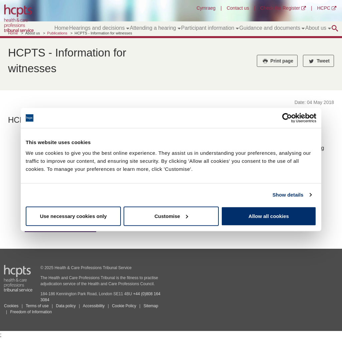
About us (318, 28)
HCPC (326, 8)
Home (61, 28)
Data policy (65, 306)
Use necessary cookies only (73, 216)
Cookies (11, 306)
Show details (288, 195)
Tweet (318, 61)
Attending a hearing (155, 28)
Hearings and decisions (99, 28)
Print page (277, 61)
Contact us (238, 8)
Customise (171, 216)
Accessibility (94, 306)
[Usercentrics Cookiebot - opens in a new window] (287, 118)
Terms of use (37, 306)
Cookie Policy (124, 306)
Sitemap (151, 306)
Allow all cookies (268, 216)
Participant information (210, 28)
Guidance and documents (272, 28)
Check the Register (283, 8)
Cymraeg (205, 8)
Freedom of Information (31, 312)
